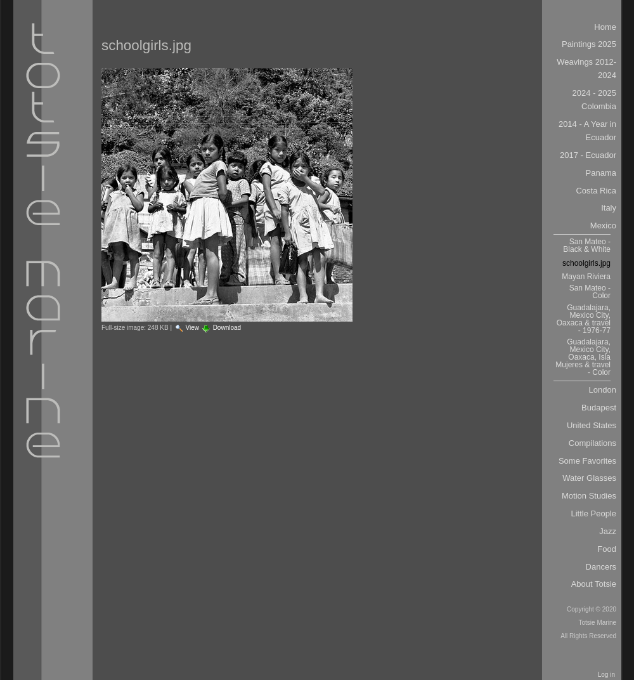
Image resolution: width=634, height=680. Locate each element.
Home (605, 27)
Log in (606, 674)
